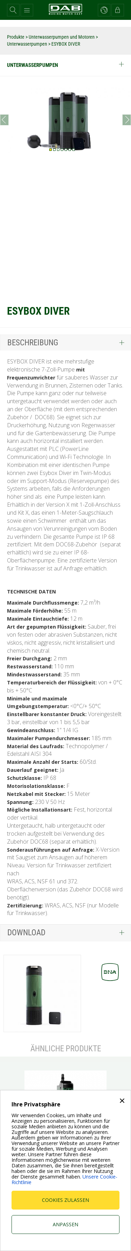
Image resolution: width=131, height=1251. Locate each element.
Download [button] (26, 932)
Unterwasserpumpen (27, 44)
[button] (13, 10)
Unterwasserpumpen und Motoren (62, 37)
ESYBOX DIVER (65, 44)
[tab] (65, 343)
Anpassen (65, 1224)
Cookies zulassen (65, 1200)
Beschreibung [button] (32, 342)
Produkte (16, 37)
